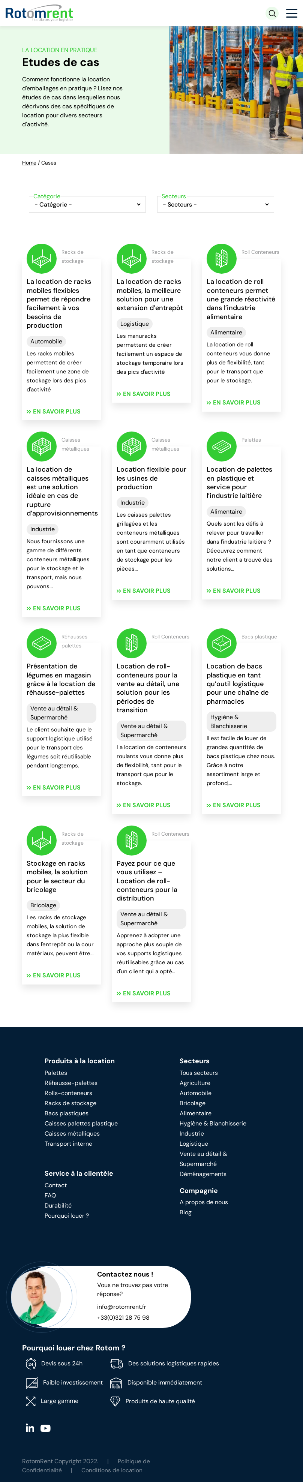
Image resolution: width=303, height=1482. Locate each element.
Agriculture (195, 1084)
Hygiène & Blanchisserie (228, 722)
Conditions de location (113, 1471)
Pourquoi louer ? (67, 1216)
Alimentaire (226, 333)
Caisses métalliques (72, 1134)
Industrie (42, 529)
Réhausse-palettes (71, 1084)
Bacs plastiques (66, 1114)
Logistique (134, 324)
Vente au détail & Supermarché (54, 713)
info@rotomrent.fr (121, 1308)
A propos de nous (204, 1203)
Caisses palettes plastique (81, 1124)
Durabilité (58, 1206)
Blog (186, 1213)
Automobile (46, 341)
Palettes (56, 1073)
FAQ (50, 1196)
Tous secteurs (199, 1073)
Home (29, 162)
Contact (56, 1186)
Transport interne (68, 1144)
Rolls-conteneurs (68, 1094)
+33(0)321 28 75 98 (123, 1319)
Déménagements (203, 1175)
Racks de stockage (70, 1104)
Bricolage (43, 906)
